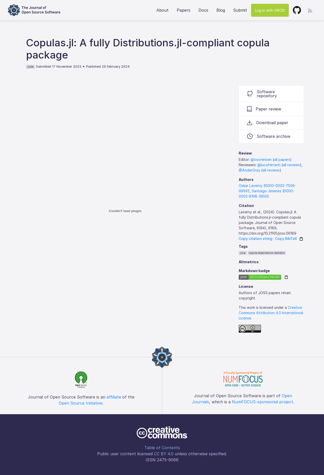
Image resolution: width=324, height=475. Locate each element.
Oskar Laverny (250, 185)
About (162, 10)
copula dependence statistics (267, 252)
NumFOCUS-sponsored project (262, 401)
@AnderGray (249, 170)
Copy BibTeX (286, 238)
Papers (183, 10)
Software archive (268, 136)
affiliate (114, 397)
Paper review (264, 109)
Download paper (267, 122)
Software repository (262, 93)
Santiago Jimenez (266, 191)
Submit (240, 10)
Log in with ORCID (270, 10)
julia (243, 252)
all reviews (291, 165)
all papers (282, 159)
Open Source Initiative (80, 403)
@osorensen (261, 159)
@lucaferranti (268, 165)
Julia (30, 66)
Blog (220, 10)
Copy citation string (255, 238)
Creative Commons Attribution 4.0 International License (271, 312)
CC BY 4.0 (163, 453)
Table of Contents (162, 447)
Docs (203, 10)
